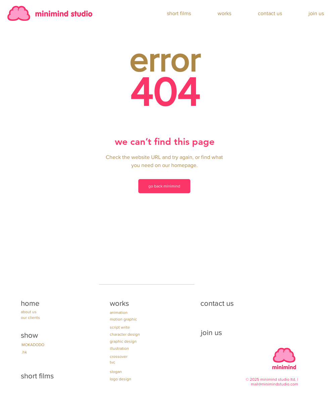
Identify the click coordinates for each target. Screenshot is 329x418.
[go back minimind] (164, 186)
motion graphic (123, 319)
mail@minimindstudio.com (274, 384)
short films (37, 376)
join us (211, 332)
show (29, 335)
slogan (116, 371)
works (119, 303)
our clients (30, 317)
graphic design (123, 341)
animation (119, 312)
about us (29, 311)
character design (125, 334)
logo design (120, 379)
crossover (119, 356)
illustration (119, 348)
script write (120, 327)
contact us (217, 303)
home (30, 303)
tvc (112, 362)
